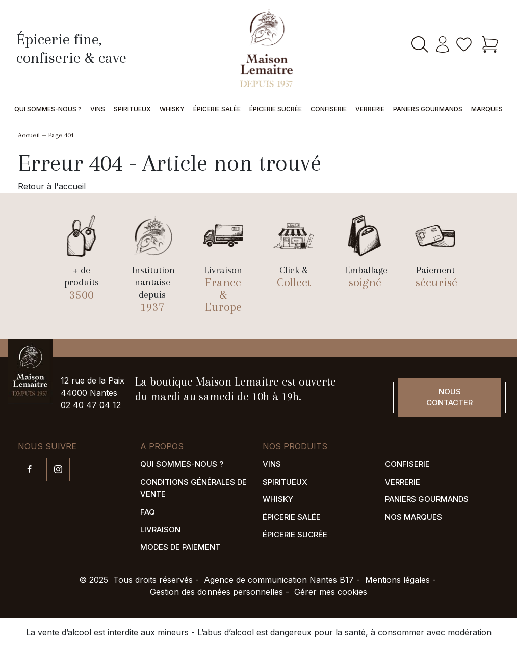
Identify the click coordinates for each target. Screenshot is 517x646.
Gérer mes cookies (330, 592)
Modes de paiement (180, 547)
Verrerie (369, 109)
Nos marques (413, 517)
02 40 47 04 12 (91, 405)
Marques (487, 109)
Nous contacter (449, 397)
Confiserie (329, 109)
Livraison (160, 529)
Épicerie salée (217, 109)
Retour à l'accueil (52, 186)
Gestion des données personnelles (216, 592)
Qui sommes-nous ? (48, 109)
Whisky (172, 109)
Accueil (29, 135)
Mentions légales (397, 580)
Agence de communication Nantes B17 (279, 580)
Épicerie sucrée (275, 109)
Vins (97, 109)
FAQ (147, 512)
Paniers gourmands (427, 109)
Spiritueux (132, 109)
